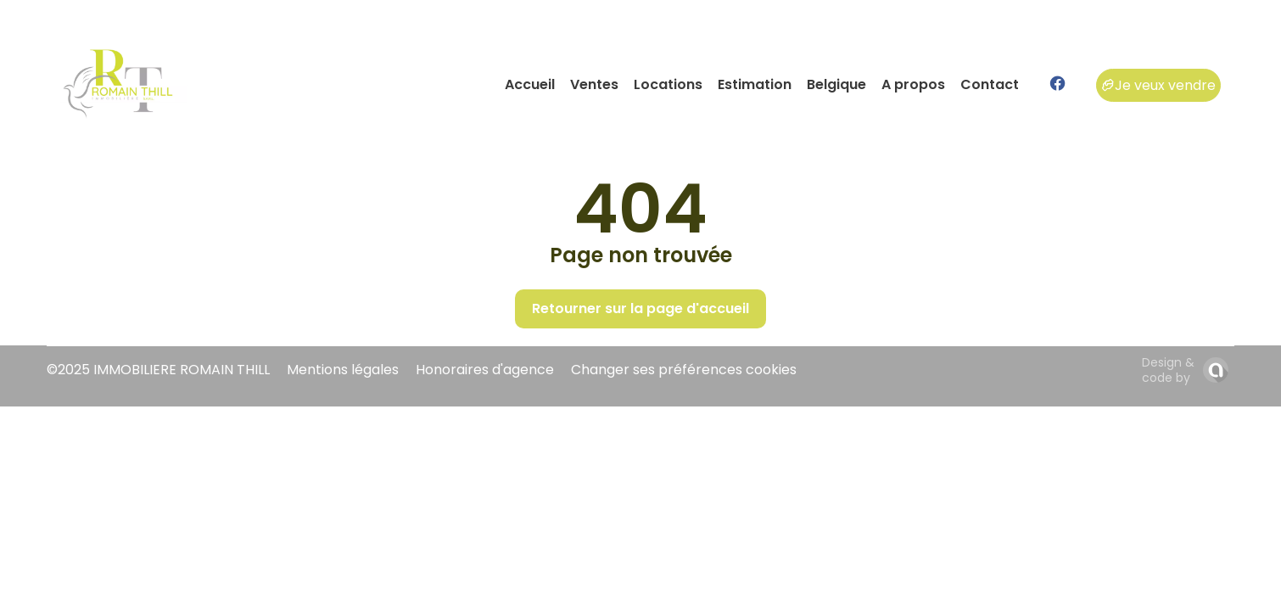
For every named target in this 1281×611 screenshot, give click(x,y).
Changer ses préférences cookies (684, 369)
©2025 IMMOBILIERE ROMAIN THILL (158, 369)
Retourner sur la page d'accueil (640, 308)
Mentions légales (343, 369)
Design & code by (1168, 370)
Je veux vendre (1158, 85)
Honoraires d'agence (485, 369)
